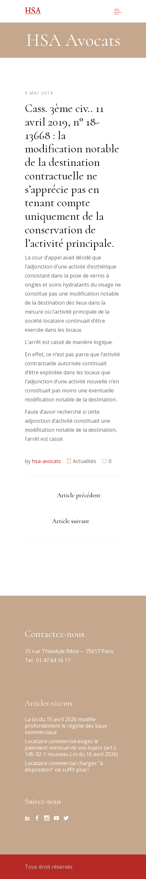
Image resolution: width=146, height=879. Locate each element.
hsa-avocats (46, 461)
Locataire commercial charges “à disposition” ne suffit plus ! (64, 766)
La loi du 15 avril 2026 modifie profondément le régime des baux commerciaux (66, 725)
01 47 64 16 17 (52, 660)
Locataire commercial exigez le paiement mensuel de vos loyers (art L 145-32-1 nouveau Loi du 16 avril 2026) (71, 747)
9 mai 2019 (39, 93)
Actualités (84, 461)
